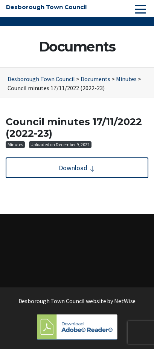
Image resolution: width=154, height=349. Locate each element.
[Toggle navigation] (140, 8)
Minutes (15, 144)
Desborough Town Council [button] (46, 7)
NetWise (125, 301)
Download (77, 167)
